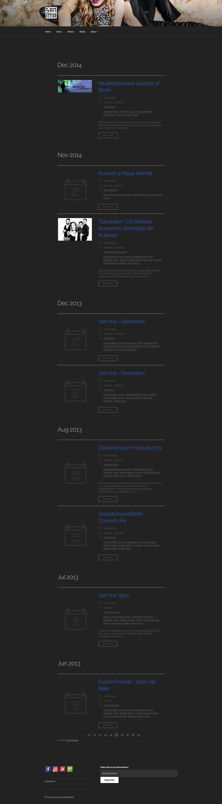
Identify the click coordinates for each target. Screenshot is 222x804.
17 (127, 734)
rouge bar (108, 349)
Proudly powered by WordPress (59, 797)
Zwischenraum (111, 464)
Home (48, 32)
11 (94, 734)
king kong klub (152, 620)
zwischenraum (133, 475)
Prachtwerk (109, 107)
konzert (123, 111)
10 (89, 734)
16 (122, 734)
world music (132, 115)
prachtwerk (109, 115)
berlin (113, 194)
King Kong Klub (111, 612)
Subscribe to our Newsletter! (114, 767)
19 (138, 734)
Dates (59, 32)
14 (111, 734)
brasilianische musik (142, 256)
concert (147, 346)
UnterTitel (108, 390)
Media (82, 32)
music (132, 111)
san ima (120, 115)
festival (148, 472)
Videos (70, 32)
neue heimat (139, 194)
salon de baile (119, 716)
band (106, 194)
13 (105, 734)
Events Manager (72, 740)
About (95, 32)
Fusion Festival (111, 705)
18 (133, 734)
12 (100, 734)
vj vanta (158, 260)
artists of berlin (111, 111)
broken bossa (127, 260)
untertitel (108, 401)
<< (78, 735)
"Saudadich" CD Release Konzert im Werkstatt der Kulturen (126, 228)
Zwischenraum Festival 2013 (129, 448)
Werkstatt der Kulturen (115, 252)
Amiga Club (109, 537)
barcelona (130, 343)
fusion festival (151, 713)
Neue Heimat (110, 190)
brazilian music (111, 260)
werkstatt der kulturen (114, 263)
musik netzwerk (144, 111)
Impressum (50, 781)
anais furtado (110, 256)
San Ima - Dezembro (121, 321)
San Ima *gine (113, 595)
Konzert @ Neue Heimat (125, 173)
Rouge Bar (108, 338)
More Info (108, 135)
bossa (120, 194)
